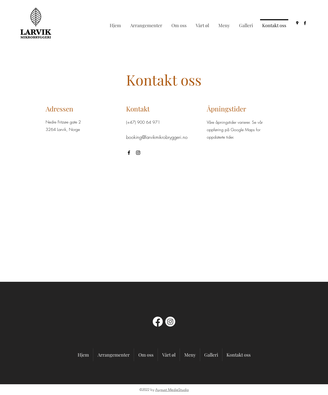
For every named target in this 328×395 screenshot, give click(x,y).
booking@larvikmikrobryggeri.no (157, 137)
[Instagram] (138, 152)
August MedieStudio (172, 389)
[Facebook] (305, 23)
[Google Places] (297, 23)
